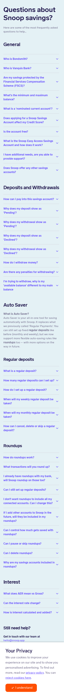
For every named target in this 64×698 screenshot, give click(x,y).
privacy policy (35, 673)
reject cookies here (18, 678)
